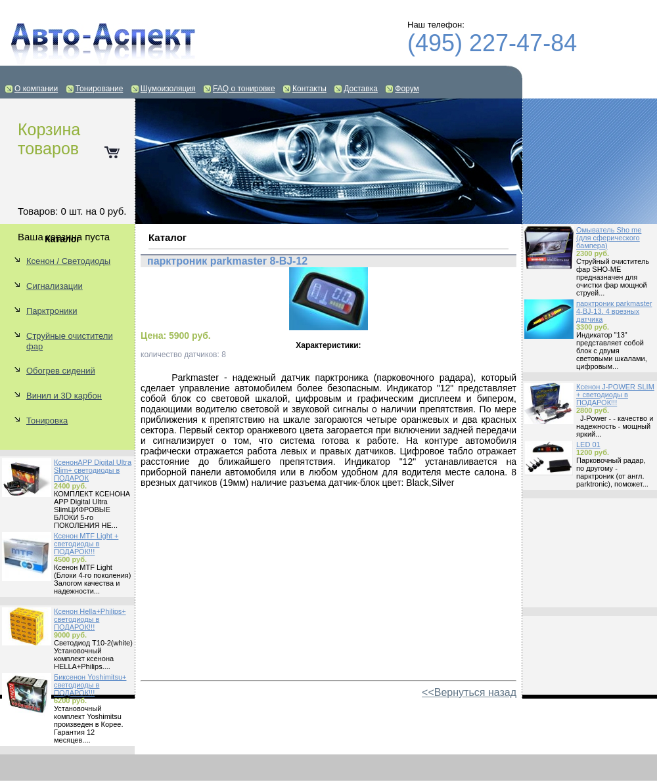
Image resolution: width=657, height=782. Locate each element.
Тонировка (47, 420)
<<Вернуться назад (469, 692)
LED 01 (588, 444)
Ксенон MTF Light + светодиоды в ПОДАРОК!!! (86, 543)
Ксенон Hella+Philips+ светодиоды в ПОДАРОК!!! (90, 619)
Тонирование (100, 88)
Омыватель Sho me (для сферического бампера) (608, 238)
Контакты (309, 88)
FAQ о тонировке (244, 88)
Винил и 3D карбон (64, 396)
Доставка (361, 88)
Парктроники (51, 311)
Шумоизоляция (168, 88)
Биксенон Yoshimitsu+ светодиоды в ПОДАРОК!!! (90, 685)
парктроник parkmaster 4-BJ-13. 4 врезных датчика (614, 311)
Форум (407, 88)
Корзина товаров (49, 139)
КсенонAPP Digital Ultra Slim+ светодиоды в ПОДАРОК (92, 470)
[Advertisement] (589, 553)
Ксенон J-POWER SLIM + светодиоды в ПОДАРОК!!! (615, 394)
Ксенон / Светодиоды (68, 261)
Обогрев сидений (60, 371)
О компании (36, 88)
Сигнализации (54, 286)
